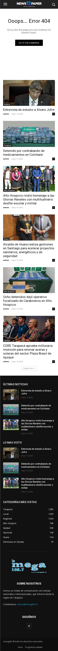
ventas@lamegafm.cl (27, 604)
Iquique (7, 340)
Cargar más (29, 368)
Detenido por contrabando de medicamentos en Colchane (24, 153)
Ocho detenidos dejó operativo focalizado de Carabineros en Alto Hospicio (27, 301)
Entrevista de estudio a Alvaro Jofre (28, 110)
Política (7, 104)
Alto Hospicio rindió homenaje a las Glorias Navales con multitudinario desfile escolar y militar (28, 199)
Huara (6, 239)
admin (6, 114)
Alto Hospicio (9, 190)
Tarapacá (7, 145)
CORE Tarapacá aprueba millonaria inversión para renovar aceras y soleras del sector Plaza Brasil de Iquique (28, 351)
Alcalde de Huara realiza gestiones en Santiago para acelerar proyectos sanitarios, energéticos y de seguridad (28, 250)
